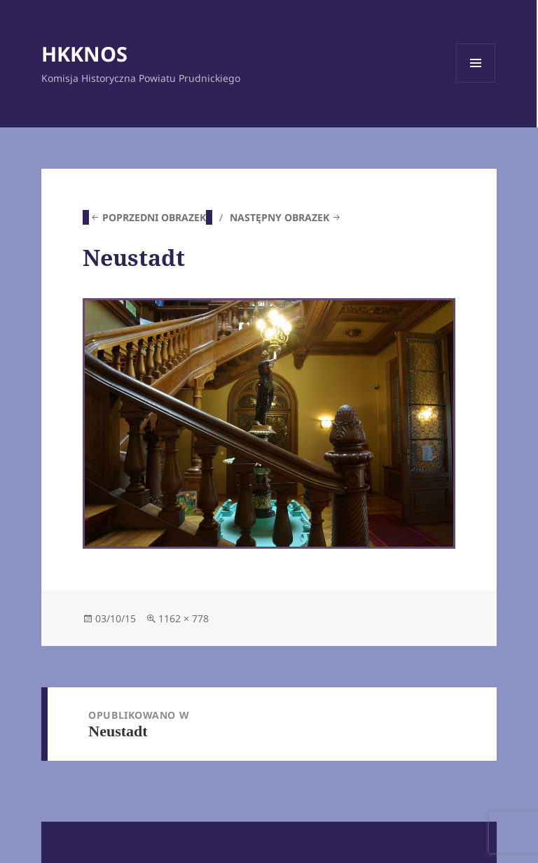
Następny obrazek (279, 217)
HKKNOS (84, 53)
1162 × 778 (183, 618)
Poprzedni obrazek (154, 217)
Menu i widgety (476, 82)
